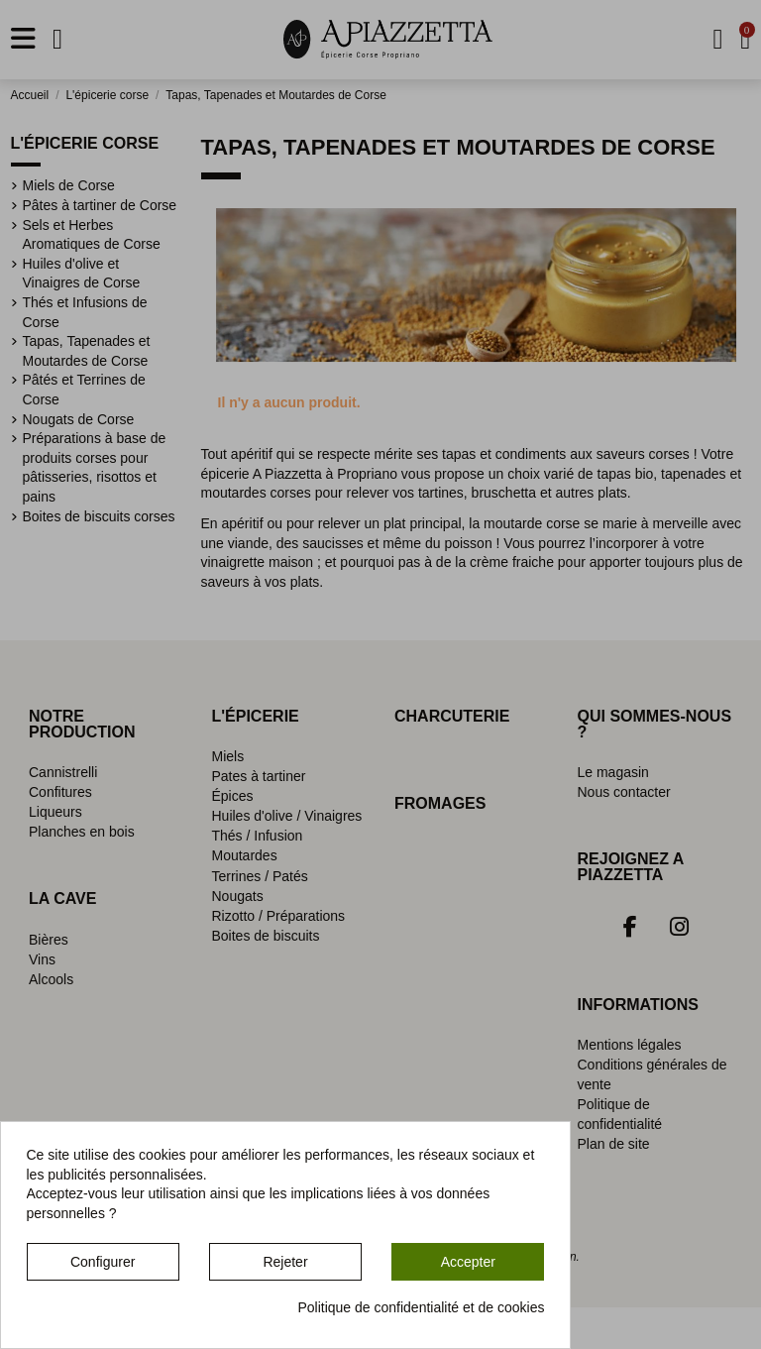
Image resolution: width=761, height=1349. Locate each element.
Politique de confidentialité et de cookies (420, 1307)
